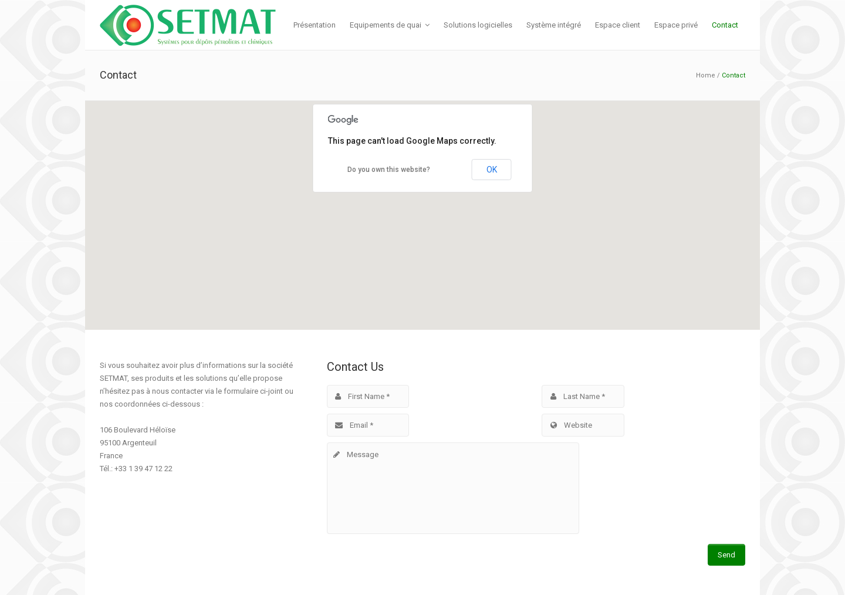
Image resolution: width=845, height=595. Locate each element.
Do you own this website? (388, 169)
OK (491, 169)
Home (705, 75)
